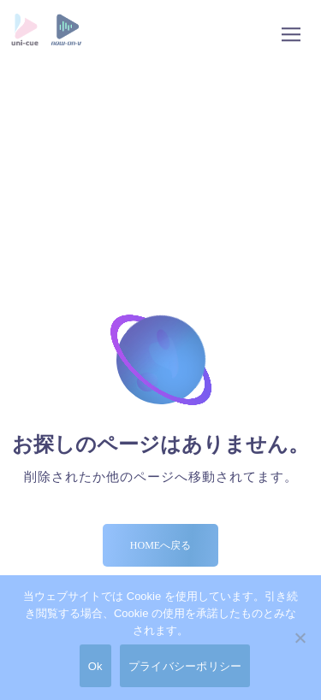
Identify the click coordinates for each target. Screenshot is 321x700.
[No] (299, 637)
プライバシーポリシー (185, 666)
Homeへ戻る (160, 545)
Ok (95, 666)
